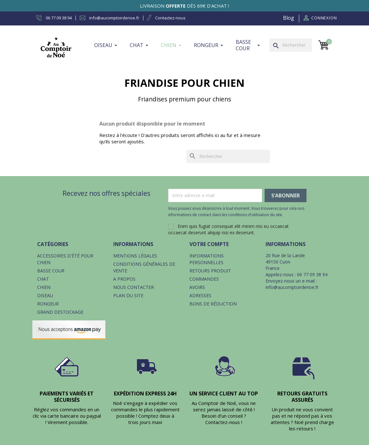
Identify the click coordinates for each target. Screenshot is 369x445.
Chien (43, 287)
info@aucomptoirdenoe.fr (292, 287)
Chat (43, 279)
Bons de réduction (213, 304)
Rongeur (48, 304)
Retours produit (210, 271)
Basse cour (50, 271)
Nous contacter (133, 287)
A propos (124, 279)
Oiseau (45, 295)
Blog (288, 17)
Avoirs (197, 287)
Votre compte (209, 244)
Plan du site (128, 295)
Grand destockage (60, 312)
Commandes (204, 279)
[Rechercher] (290, 45)
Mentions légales (135, 256)
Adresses (200, 295)
